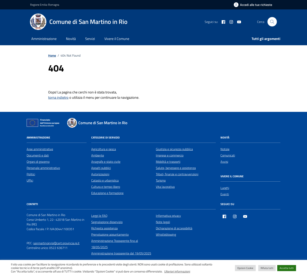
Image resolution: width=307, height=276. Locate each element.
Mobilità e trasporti (168, 161)
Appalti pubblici (101, 168)
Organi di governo (38, 161)
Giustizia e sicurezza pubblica (174, 149)
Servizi (90, 38)
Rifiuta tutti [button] (267, 268)
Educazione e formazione (107, 193)
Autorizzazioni (100, 174)
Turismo (161, 180)
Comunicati (227, 155)
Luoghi (224, 188)
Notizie (224, 149)
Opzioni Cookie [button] (245, 268)
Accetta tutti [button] (287, 268)
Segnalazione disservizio (107, 222)
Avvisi (224, 161)
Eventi (224, 194)
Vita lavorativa (165, 186)
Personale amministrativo (43, 168)
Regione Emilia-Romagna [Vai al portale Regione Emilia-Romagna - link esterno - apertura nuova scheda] (44, 5)
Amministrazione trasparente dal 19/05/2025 (121, 253)
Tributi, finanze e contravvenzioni (177, 174)
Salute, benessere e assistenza (176, 168)
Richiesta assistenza (104, 228)
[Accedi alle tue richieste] (253, 4)
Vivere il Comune (116, 38)
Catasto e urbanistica (105, 180)
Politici (31, 174)
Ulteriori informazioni (177, 271)
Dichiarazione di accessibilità (174, 228)
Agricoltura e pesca (103, 149)
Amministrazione (44, 38)
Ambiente (97, 155)
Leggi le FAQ (99, 215)
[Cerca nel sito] (272, 21)
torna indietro (58, 97)
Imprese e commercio (169, 155)
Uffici (30, 180)
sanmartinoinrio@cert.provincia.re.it (56, 243)
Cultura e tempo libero (105, 186)
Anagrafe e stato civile (105, 161)
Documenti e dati (38, 155)
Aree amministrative (40, 149)
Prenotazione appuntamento (110, 234)
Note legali (163, 222)
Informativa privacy (168, 215)
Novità (71, 38)
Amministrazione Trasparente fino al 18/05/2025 (114, 243)
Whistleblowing (166, 234)
